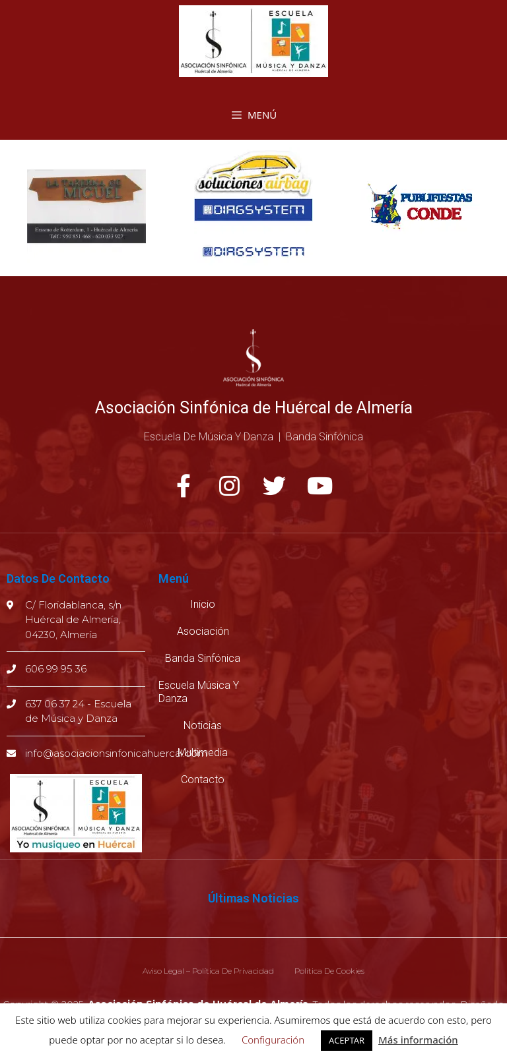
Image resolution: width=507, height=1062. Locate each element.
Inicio (202, 604)
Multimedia (203, 752)
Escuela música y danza (198, 692)
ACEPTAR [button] (346, 1040)
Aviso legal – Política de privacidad (208, 971)
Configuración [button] (273, 1039)
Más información (418, 1039)
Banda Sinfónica (202, 658)
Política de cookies (329, 971)
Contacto (202, 779)
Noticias (203, 725)
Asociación (203, 631)
